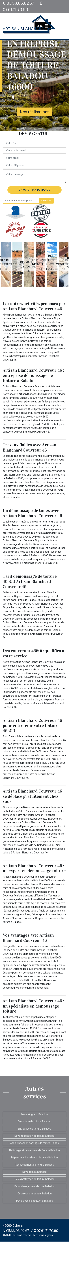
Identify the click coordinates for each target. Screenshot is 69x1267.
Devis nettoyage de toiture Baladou (35, 1179)
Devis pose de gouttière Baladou (34, 1200)
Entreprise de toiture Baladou (34, 1128)
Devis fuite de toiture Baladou (34, 1121)
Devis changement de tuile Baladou (34, 1186)
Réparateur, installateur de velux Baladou (34, 1157)
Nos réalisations (34, 112)
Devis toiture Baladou (34, 1171)
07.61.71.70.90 (46, 1230)
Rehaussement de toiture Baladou (34, 1164)
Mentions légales (43, 1235)
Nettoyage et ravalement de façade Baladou (34, 1150)
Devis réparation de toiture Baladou (34, 1135)
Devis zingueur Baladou (34, 1114)
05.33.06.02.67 (18, 3)
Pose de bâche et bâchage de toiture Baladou (34, 1143)
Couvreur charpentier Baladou (35, 1193)
